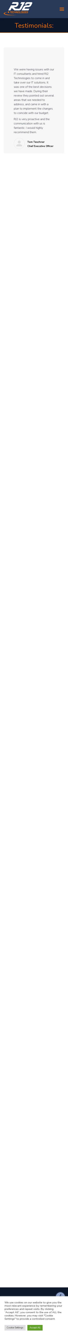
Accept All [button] (35, 1327)
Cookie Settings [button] (15, 1327)
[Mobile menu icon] (61, 9)
